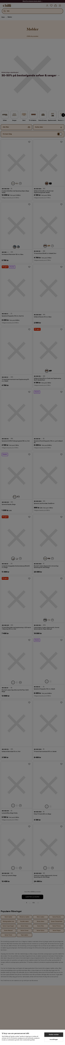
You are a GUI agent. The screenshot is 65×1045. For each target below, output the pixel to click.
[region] (32, 1037)
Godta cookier (54, 1034)
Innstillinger (54, 1039)
